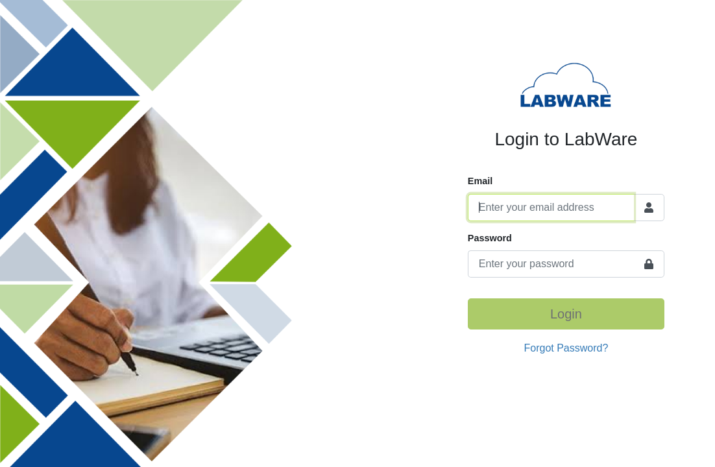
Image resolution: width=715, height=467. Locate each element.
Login (566, 314)
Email (480, 181)
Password (490, 238)
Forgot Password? (566, 347)
